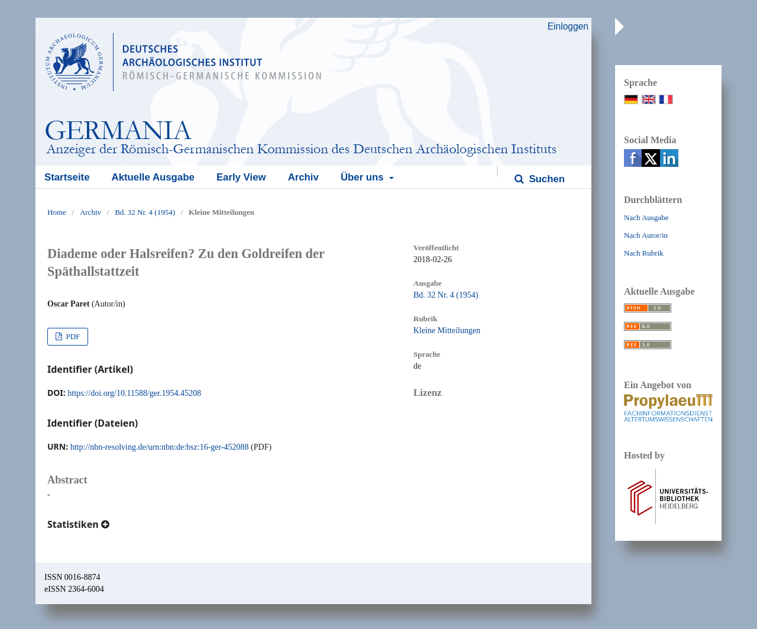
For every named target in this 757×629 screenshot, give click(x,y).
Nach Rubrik (644, 253)
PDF (72, 336)
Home (56, 212)
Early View (241, 177)
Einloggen (568, 26)
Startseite (66, 177)
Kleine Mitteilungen (446, 330)
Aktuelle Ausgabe (153, 177)
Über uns (363, 177)
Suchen (545, 179)
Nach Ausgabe (646, 217)
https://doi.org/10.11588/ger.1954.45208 (134, 393)
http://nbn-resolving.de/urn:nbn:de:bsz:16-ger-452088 (159, 447)
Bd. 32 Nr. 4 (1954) (145, 212)
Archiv (303, 177)
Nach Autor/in (646, 235)
